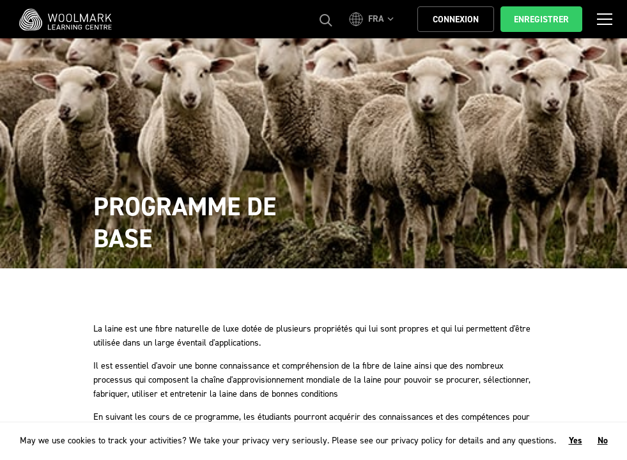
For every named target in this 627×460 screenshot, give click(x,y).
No (603, 440)
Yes (575, 440)
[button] (373, 19)
